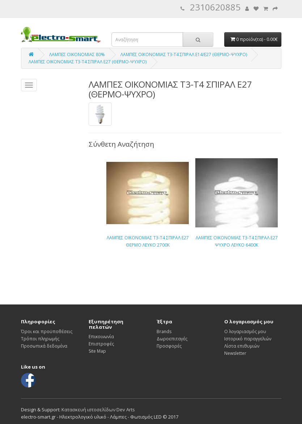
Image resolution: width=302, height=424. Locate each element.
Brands (164, 331)
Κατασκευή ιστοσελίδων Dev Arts (98, 409)
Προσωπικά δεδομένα (44, 346)
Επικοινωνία (101, 336)
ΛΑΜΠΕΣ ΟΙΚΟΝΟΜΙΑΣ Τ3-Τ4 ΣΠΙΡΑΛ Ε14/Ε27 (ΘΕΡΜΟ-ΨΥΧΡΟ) (183, 54)
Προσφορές (169, 346)
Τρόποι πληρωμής (40, 339)
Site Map (97, 351)
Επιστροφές (101, 344)
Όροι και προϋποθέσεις (46, 331)
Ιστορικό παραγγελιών (247, 339)
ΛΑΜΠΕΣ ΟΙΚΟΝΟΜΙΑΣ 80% (77, 54)
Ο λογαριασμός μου (245, 331)
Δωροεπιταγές (172, 339)
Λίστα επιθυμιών (241, 346)
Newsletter (235, 353)
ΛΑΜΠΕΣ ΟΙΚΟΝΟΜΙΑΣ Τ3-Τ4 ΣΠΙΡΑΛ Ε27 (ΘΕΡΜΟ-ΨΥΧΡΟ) (87, 62)
